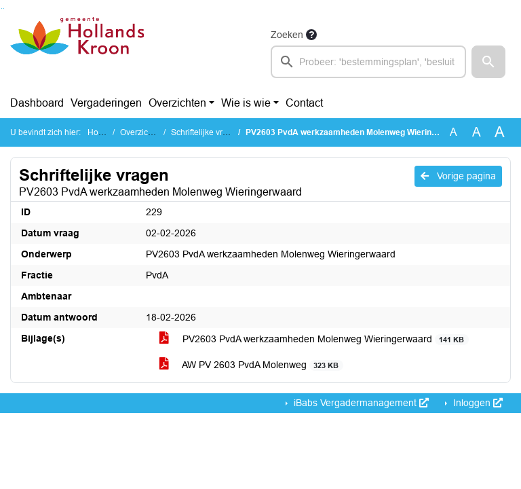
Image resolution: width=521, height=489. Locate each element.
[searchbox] (368, 62)
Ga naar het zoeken (1, 8)
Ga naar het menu (3, 8)
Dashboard (37, 103)
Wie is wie (246, 103)
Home (99, 132)
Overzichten (177, 103)
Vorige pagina (458, 175)
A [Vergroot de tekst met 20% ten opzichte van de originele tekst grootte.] (476, 132)
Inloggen (476, 402)
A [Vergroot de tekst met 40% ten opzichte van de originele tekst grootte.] (500, 132)
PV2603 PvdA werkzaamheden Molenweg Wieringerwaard (314, 339)
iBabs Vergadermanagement (360, 402)
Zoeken (287, 34)
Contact (304, 103)
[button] (488, 62)
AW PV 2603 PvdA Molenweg (251, 365)
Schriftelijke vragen (206, 132)
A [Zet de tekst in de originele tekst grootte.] (453, 132)
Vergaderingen (106, 103)
